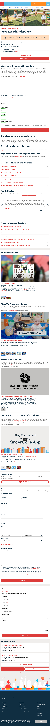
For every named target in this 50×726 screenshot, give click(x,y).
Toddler (38, 708)
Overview (3, 7)
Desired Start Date (5, 538)
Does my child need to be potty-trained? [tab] (10, 242)
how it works (15, 461)
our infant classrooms (7, 343)
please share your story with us (28, 195)
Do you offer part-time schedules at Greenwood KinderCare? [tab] (15, 229)
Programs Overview (41, 704)
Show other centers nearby (7, 97)
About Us (4, 704)
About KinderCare (29, 7)
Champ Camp (18, 156)
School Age (39, 715)
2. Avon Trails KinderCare (10, 655)
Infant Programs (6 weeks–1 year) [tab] (8, 166)
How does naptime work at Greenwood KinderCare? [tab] (13, 233)
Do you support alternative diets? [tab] (8, 236)
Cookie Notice (13, 722)
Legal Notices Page (24, 723)
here (2, 150)
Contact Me (22, 580)
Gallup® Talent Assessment (13, 364)
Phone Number (4, 514)
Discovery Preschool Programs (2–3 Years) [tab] (11, 172)
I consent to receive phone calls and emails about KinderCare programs (15, 577)
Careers (3, 709)
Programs (10, 7)
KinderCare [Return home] (2, 4)
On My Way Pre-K (21, 76)
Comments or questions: (6, 548)
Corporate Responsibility (25, 711)
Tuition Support (23, 704)
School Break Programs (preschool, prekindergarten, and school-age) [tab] (17, 185)
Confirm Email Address (6, 509)
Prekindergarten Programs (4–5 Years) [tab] (10, 179)
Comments (4, 620)
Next (47, 204)
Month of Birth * (4, 533)
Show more (7, 208)
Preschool (39, 709)
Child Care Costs (23, 708)
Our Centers (4, 708)
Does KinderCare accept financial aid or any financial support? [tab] (15, 245)
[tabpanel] (25, 206)
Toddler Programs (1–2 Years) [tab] (8, 169)
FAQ (22, 7)
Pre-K (38, 711)
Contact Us (4, 706)
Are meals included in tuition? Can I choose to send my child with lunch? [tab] (17, 239)
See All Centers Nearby (25, 664)
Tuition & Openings (25, 58)
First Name (3, 497)
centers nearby (38, 3)
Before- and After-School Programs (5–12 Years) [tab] (12, 182)
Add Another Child (8, 544)
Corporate (4, 711)
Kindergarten (39, 713)
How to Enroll (22, 706)
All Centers (3, 28)
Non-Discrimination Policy (25, 709)
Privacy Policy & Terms (35, 568)
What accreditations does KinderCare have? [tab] (11, 226)
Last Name (24, 497)
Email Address (4, 503)
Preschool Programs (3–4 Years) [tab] (8, 175)
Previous (2, 204)
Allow (41, 721)
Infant (38, 706)
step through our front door (20, 420)
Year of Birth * (25, 533)
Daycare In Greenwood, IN (13, 28)
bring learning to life (12, 310)
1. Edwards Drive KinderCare (12, 645)
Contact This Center (40, 7)
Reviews (17, 7)
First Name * (3, 527)
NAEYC (17, 51)
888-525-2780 (5, 591)
